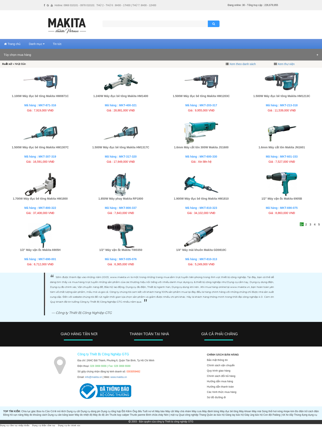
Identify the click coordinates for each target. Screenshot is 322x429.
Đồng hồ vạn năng (13, 414)
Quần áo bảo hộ (216, 414)
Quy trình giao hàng (218, 370)
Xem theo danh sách (242, 64)
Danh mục (37, 44)
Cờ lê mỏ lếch (58, 411)
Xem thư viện (285, 64)
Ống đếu (137, 411)
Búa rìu (41, 411)
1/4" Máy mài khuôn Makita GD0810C (201, 250)
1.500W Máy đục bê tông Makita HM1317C (120, 147)
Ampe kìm (288, 411)
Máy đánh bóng (210, 411)
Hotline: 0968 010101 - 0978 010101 (75, 5)
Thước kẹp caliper (119, 414)
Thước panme (137, 414)
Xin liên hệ (205, 161)
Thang (202, 414)
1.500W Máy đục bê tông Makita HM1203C (201, 96)
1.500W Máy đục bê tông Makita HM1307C (40, 147)
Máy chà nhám (183, 411)
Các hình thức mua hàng (221, 392)
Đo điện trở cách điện (307, 411)
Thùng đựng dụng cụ (305, 414)
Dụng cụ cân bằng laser (61, 414)
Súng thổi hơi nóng (272, 411)
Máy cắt (169, 411)
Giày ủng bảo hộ (253, 414)
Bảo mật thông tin (217, 360)
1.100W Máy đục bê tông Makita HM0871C (40, 96)
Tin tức (57, 44)
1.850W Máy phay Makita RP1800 (120, 198)
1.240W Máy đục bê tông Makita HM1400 (120, 96)
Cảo (47, 411)
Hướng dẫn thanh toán (220, 386)
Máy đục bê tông (229, 411)
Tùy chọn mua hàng (17, 54)
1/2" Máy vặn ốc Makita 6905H (40, 250)
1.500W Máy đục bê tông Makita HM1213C (281, 96)
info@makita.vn (93, 377)
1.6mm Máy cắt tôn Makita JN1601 (282, 147)
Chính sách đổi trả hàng (221, 376)
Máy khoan (245, 411)
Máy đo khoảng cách (35, 414)
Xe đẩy (289, 414)
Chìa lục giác (28, 411)
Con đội (267, 414)
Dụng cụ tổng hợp (111, 411)
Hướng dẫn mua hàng (220, 381)
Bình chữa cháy (154, 414)
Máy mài (256, 411)
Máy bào (159, 411)
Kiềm (129, 411)
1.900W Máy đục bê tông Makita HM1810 (201, 198)
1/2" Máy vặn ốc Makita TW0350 (120, 250)
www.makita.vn (118, 377)
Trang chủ (12, 44)
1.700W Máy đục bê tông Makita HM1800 (40, 198)
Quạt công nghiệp (188, 414)
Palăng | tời (279, 414)
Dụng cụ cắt (73, 411)
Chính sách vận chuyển (221, 365)
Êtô (123, 411)
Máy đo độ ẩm (101, 414)
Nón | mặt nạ (171, 414)
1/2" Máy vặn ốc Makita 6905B (281, 198)
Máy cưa (196, 411)
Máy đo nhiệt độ (83, 414)
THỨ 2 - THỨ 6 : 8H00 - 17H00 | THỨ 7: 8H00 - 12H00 (126, 5)
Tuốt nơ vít (148, 411)
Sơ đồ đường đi (216, 397)
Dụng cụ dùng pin (90, 411)
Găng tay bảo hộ (234, 414)
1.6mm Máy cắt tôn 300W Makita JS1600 (201, 147)
